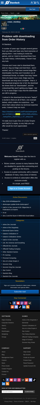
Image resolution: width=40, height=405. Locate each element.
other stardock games (30, 134)
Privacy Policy (8, 401)
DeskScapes (5, 331)
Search (12, 13)
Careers (4, 360)
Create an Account (29, 357)
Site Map (33, 401)
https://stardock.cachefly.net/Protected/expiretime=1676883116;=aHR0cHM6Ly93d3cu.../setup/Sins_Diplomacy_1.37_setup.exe (20, 114)
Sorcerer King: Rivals (28, 342)
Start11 (4, 325)
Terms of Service (18, 401)
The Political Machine (28, 334)
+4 (4, 28)
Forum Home (4, 13)
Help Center (27, 352)
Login (18, 13)
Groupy (4, 337)
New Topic (32, 9)
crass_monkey (13, 22)
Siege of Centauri (27, 339)
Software (6, 316)
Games (25, 316)
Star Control (25, 331)
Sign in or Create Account (20, 188)
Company (5, 348)
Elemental (25, 322)
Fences (4, 328)
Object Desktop (6, 320)
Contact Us (5, 371)
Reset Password (28, 363)
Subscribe (29, 391)
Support (27, 348)
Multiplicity (5, 334)
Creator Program (7, 368)
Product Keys (27, 360)
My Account (26, 354)
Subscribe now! (20, 292)
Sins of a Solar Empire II (29, 328)
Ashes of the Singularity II (30, 320)
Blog (3, 354)
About (3, 352)
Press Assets (6, 366)
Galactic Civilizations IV (29, 325)
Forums (4, 374)
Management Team (7, 357)
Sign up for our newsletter (13, 388)
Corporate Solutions (8, 322)
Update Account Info (29, 366)
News (3, 363)
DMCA (27, 401)
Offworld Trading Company (30, 337)
